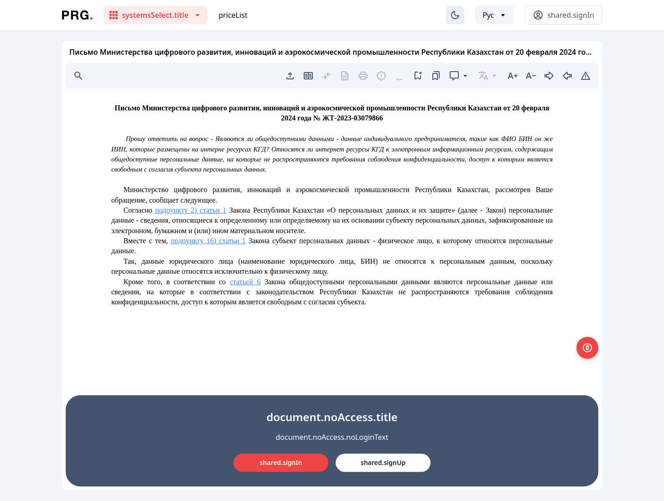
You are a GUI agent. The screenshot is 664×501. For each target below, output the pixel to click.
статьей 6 (245, 282)
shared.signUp (383, 462)
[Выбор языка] (494, 15)
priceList (232, 15)
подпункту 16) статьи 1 (208, 241)
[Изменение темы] (455, 15)
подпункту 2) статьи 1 (190, 210)
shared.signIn (280, 462)
